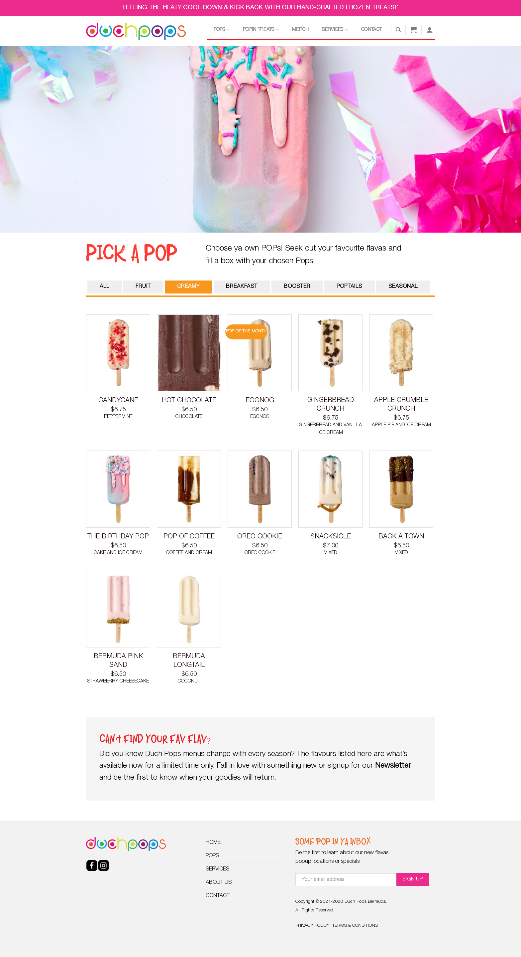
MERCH (300, 30)
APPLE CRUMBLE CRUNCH (401, 405)
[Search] (398, 30)
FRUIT (143, 286)
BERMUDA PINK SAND (118, 661)
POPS (222, 30)
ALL (104, 286)
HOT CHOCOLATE (189, 401)
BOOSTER (297, 286)
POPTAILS (349, 286)
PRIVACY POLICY (312, 925)
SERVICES (335, 30)
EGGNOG (260, 401)
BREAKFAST (242, 286)
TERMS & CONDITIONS (355, 925)
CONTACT (371, 30)
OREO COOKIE (259, 537)
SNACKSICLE (330, 537)
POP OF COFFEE (189, 537)
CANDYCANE (118, 401)
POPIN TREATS (261, 30)
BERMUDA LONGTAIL (189, 661)
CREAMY (188, 286)
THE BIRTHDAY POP (118, 537)
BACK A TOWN (401, 537)
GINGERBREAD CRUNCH (330, 405)
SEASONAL (403, 286)
